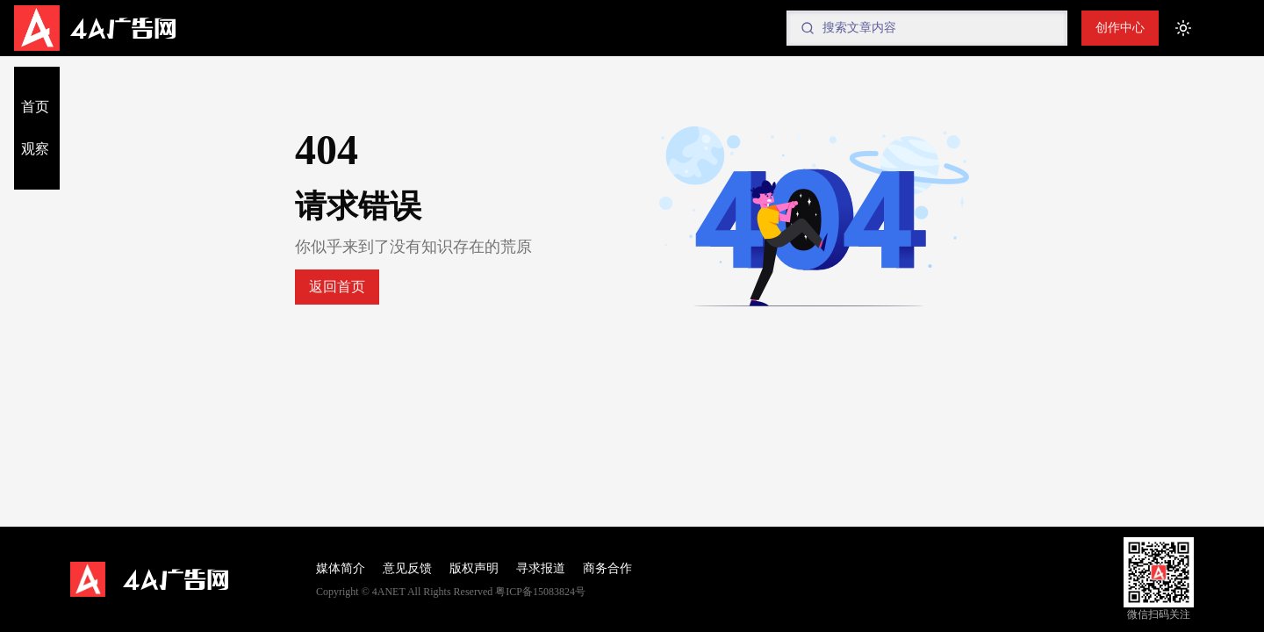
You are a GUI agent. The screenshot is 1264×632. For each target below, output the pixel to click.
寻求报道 (540, 568)
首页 (35, 106)
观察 (35, 148)
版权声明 (474, 568)
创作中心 (1120, 27)
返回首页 (337, 286)
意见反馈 (407, 568)
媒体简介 (340, 568)
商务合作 (607, 568)
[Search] (926, 28)
